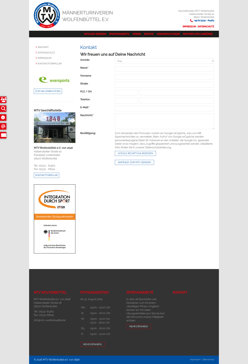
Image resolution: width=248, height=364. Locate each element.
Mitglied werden (95, 34)
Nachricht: (87, 115)
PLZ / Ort (86, 91)
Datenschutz (206, 26)
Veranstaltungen (168, 34)
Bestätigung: (88, 133)
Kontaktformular (50, 63)
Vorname (85, 75)
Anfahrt (43, 47)
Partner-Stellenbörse (198, 34)
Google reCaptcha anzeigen (135, 153)
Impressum (189, 26)
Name (84, 67)
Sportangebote (119, 34)
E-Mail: (85, 107)
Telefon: (85, 99)
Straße (84, 83)
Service (149, 34)
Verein (136, 34)
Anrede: (85, 59)
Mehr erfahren (92, 344)
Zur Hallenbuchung (48, 91)
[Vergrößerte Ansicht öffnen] (54, 127)
